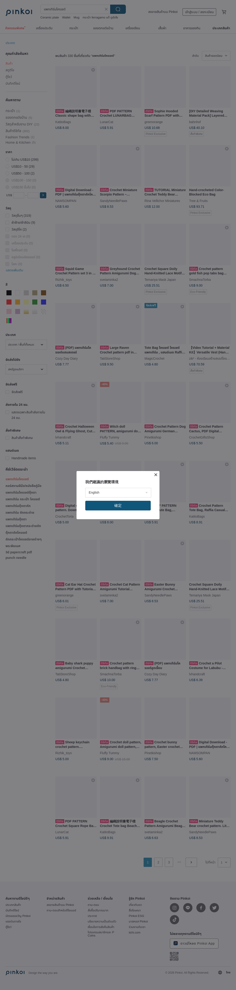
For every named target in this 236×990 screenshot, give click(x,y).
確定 (118, 505)
